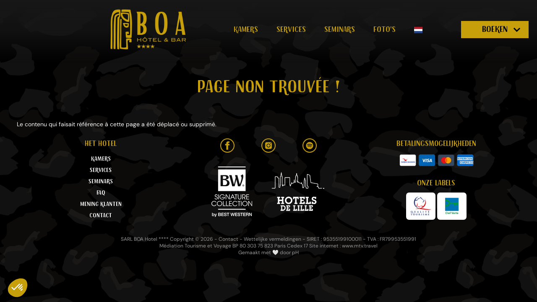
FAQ (100, 193)
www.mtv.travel (360, 245)
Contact (100, 216)
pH (295, 252)
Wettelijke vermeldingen (272, 239)
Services (291, 29)
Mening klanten (101, 204)
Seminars (339, 29)
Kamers (246, 29)
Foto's (384, 29)
